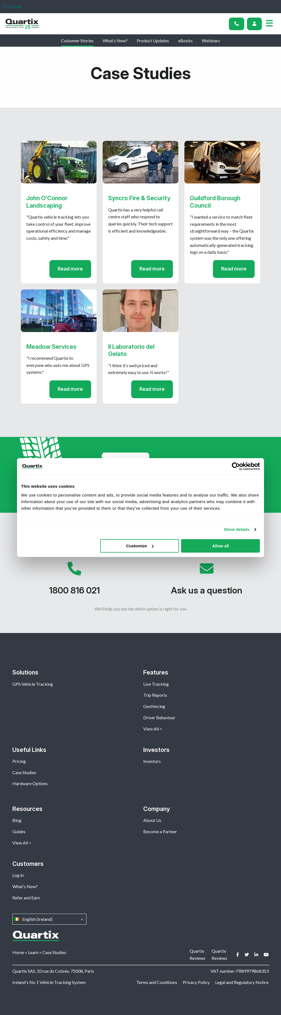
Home (18, 952)
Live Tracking (156, 684)
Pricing (19, 761)
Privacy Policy (196, 982)
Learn (33, 952)
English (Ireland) (49, 919)
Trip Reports (155, 695)
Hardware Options (30, 783)
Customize (140, 545)
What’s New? (115, 40)
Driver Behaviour (159, 717)
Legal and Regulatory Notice (242, 982)
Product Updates (153, 40)
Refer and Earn (26, 897)
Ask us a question (206, 581)
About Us (152, 820)
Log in (18, 875)
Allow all (220, 545)
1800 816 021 (74, 581)
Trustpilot (12, 6)
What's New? (25, 886)
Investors (152, 761)
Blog (16, 820)
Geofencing (154, 706)
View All (151, 728)
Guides (19, 831)
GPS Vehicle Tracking (32, 684)
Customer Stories (77, 40)
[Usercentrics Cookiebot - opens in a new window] (236, 466)
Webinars (211, 40)
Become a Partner (160, 831)
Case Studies (24, 772)
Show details (236, 529)
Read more (70, 269)
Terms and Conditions (156, 982)
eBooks (185, 40)
